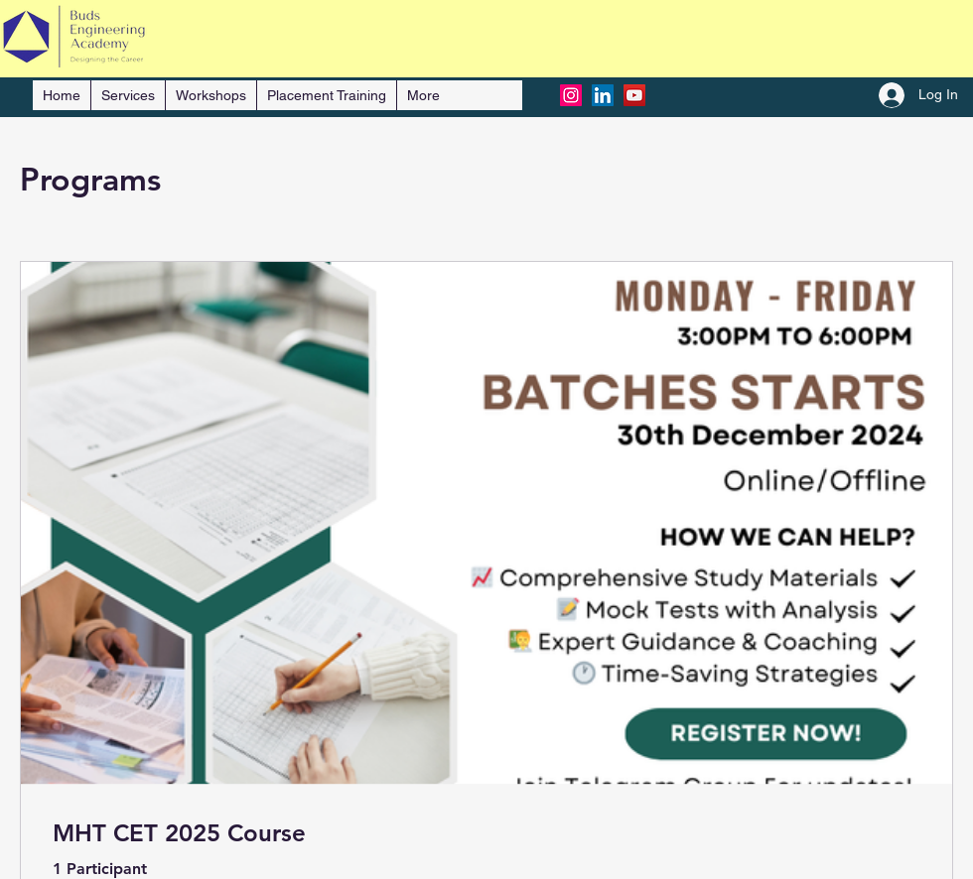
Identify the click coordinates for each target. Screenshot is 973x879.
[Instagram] (571, 95)
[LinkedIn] (603, 95)
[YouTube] (634, 95)
